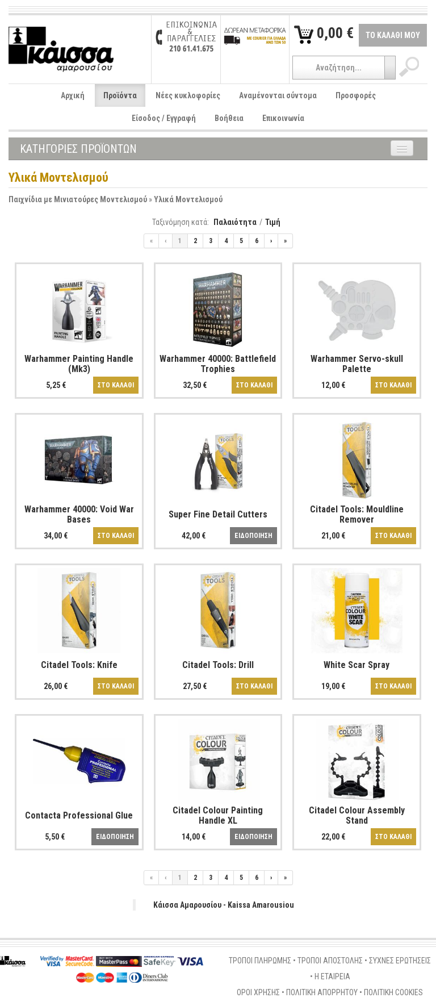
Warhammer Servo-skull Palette (357, 363)
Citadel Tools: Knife (79, 664)
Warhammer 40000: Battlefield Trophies (218, 363)
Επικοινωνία (283, 118)
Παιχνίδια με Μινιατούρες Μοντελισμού (78, 199)
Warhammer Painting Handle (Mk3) (78, 363)
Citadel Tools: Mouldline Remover (357, 514)
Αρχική (73, 95)
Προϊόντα (120, 95)
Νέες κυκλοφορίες (188, 95)
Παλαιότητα (235, 222)
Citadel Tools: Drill (218, 664)
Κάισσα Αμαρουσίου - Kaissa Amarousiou (223, 904)
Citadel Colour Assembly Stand (357, 815)
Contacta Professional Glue (79, 815)
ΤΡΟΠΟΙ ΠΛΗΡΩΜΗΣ (260, 960)
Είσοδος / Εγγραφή (164, 118)
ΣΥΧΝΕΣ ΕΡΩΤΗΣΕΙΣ (400, 960)
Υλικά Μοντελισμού (188, 199)
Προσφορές (356, 95)
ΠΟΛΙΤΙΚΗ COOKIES (393, 992)
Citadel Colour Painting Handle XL (218, 815)
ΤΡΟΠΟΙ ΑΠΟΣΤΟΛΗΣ (330, 960)
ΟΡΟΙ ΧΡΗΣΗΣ (258, 992)
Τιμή (272, 222)
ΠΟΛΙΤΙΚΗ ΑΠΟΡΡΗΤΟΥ (322, 992)
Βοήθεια (229, 118)
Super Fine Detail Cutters (218, 514)
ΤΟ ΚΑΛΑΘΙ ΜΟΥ (393, 35)
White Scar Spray (356, 664)
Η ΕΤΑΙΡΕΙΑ (332, 976)
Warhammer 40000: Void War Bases (79, 514)
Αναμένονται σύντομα (278, 95)
